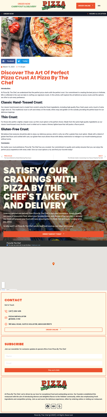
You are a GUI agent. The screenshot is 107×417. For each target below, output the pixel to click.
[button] (8, 61)
